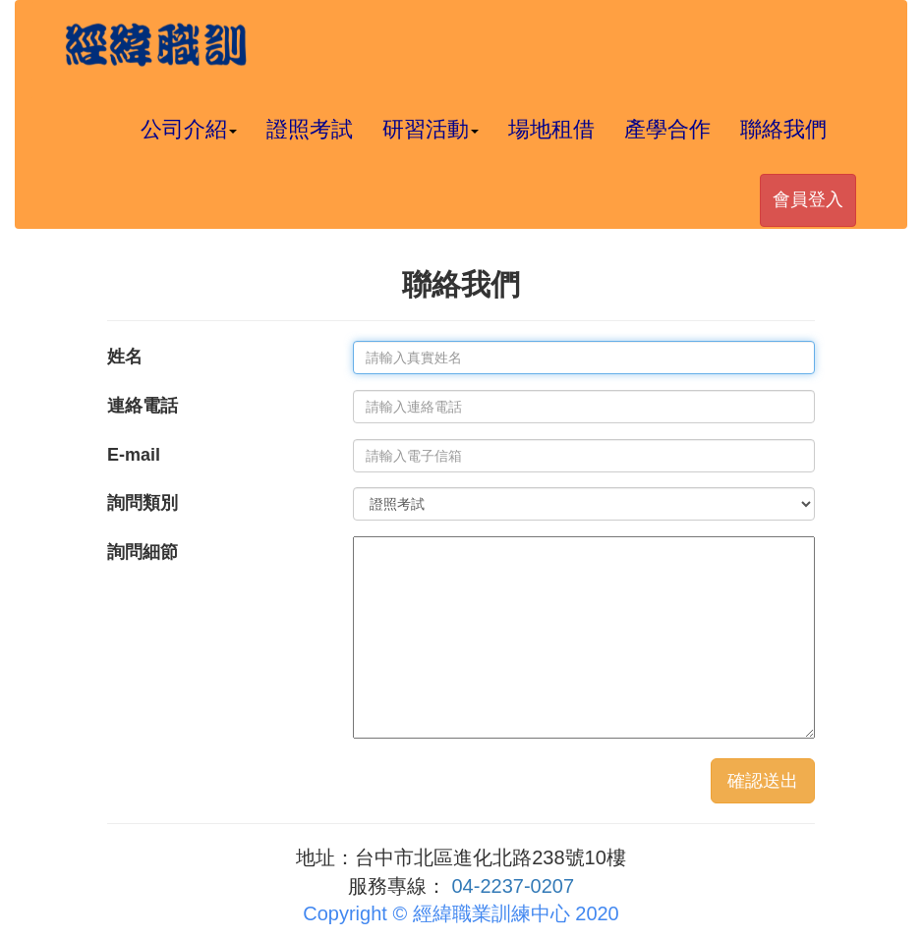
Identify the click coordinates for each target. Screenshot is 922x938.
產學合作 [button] (667, 129)
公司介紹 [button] (189, 129)
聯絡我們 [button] (783, 129)
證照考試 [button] (309, 129)
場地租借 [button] (551, 129)
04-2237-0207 (513, 886)
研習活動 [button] (430, 129)
